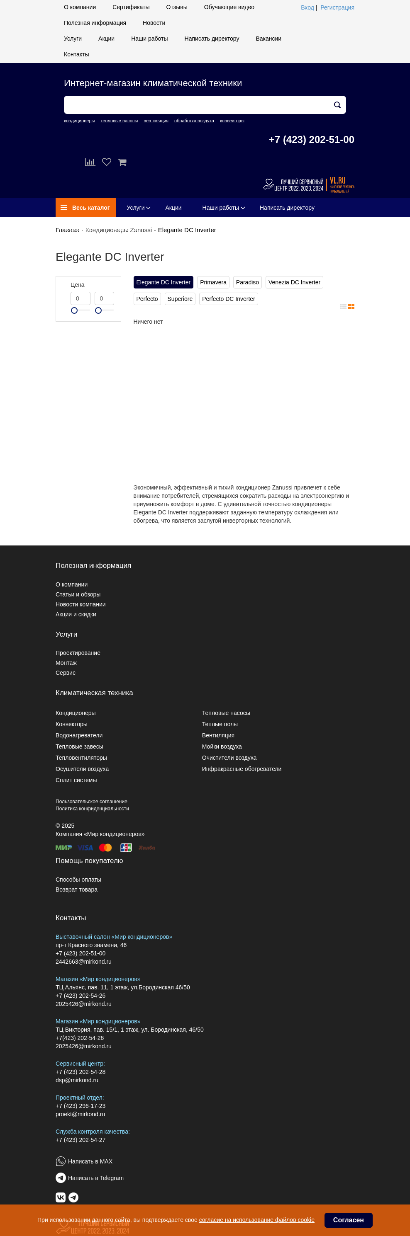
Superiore (180, 299)
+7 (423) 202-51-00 (311, 139)
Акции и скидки (76, 614)
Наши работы (149, 38)
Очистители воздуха (229, 757)
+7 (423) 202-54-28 (80, 1072)
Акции (106, 38)
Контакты (76, 54)
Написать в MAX (90, 1161)
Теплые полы (220, 724)
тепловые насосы (119, 120)
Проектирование (78, 653)
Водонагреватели (79, 735)
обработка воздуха (194, 120)
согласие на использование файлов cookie (257, 1220)
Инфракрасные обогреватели (242, 769)
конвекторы (232, 120)
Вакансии (268, 38)
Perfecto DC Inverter (228, 299)
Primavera (213, 282)
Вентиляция (218, 735)
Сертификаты (130, 7)
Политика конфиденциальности (92, 809)
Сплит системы (76, 780)
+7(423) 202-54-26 (80, 1038)
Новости (154, 22)
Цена (78, 284)
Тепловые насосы (226, 713)
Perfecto (147, 299)
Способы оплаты (78, 879)
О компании (80, 7)
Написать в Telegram (96, 1178)
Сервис (66, 672)
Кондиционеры (76, 713)
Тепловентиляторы (81, 757)
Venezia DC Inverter (294, 282)
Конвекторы (72, 724)
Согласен (348, 1220)
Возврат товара (77, 889)
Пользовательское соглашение (91, 802)
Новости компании (81, 604)
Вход (307, 7)
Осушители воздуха (82, 769)
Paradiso (247, 282)
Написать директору (212, 38)
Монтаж (66, 662)
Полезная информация (95, 22)
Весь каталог (85, 207)
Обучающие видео (229, 7)
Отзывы (177, 7)
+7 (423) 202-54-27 (80, 1140)
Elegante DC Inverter (187, 229)
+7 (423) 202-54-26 (80, 995)
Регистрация (337, 7)
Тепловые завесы (79, 746)
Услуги (73, 38)
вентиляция (156, 120)
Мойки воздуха (222, 746)
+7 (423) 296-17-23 (80, 1106)
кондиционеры (79, 120)
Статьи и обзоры (78, 594)
